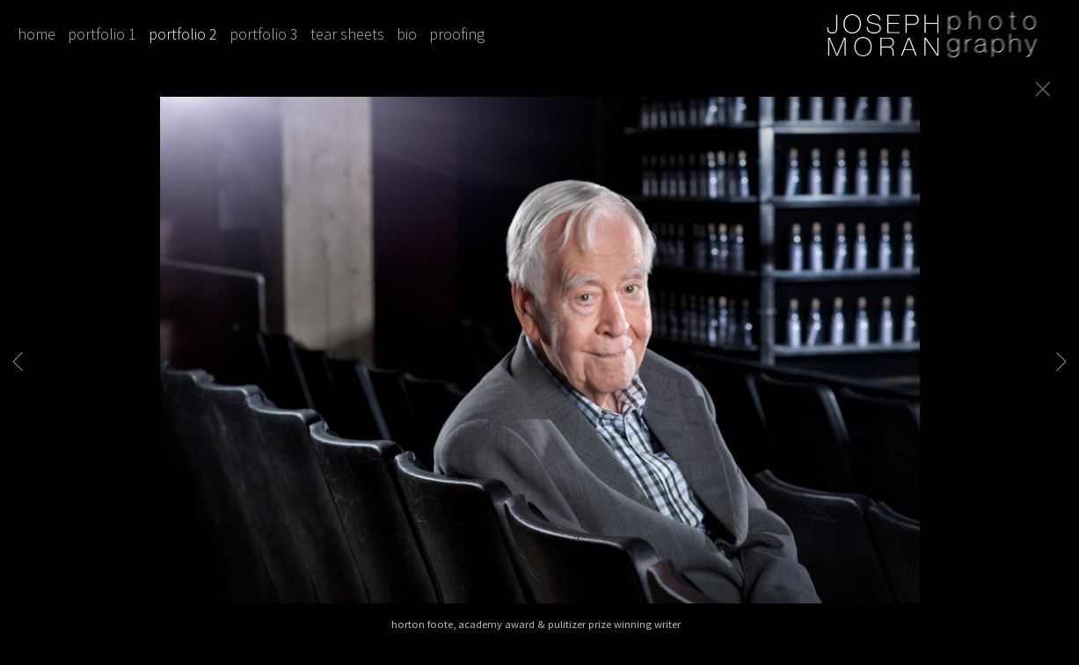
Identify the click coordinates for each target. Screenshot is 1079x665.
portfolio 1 (102, 34)
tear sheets (347, 34)
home (36, 34)
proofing (457, 34)
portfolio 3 (264, 34)
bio (407, 34)
